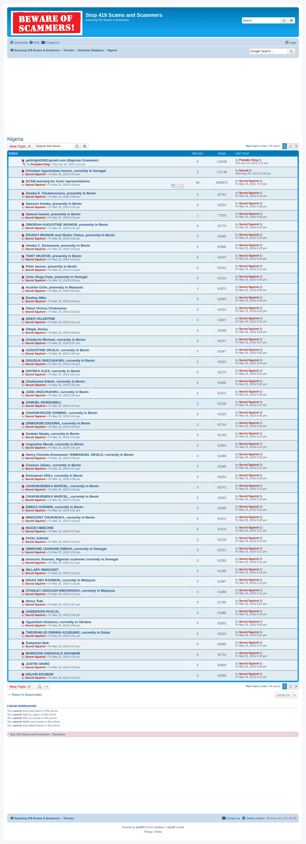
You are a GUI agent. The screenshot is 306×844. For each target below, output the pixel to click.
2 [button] (290, 146)
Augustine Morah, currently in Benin (55, 444)
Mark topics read (256, 145)
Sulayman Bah (37, 643)
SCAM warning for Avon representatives (58, 181)
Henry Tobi (34, 601)
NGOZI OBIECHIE (40, 528)
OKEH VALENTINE (40, 319)
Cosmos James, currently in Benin (53, 465)
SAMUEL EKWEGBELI (43, 402)
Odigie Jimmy (37, 329)
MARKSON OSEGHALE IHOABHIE (53, 653)
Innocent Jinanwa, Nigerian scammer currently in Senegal (72, 559)
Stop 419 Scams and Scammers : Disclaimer (37, 734)
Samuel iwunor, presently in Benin (53, 214)
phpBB (140, 827)
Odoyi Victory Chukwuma (46, 308)
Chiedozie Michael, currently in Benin (55, 340)
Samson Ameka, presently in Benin (54, 204)
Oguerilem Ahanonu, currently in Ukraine (58, 622)
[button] (296, 146)
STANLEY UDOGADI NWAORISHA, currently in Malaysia (70, 591)
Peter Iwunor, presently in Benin (51, 266)
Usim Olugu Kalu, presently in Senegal (56, 277)
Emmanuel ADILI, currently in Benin (54, 475)
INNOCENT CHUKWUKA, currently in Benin (60, 517)
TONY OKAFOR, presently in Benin (54, 256)
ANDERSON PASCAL (42, 611)
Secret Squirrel (35, 174)
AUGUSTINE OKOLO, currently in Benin (57, 350)
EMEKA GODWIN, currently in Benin (54, 507)
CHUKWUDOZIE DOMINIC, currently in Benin (61, 413)
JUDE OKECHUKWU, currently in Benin (57, 392)
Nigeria (15, 139)
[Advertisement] (153, 96)
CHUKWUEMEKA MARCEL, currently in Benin (62, 486)
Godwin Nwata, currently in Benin (52, 434)
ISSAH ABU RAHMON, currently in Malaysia (60, 580)
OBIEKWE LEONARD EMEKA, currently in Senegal (66, 549)
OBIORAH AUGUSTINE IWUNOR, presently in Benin (67, 224)
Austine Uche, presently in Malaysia (54, 287)
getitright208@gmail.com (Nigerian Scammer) (62, 160)
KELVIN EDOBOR (40, 674)
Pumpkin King (40, 164)
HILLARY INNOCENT (42, 570)
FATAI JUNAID (37, 538)
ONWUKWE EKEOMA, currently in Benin (58, 423)
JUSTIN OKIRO (38, 664)
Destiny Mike (36, 298)
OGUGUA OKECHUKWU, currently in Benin (60, 360)
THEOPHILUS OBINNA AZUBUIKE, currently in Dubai (68, 632)
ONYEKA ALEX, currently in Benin (53, 371)
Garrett (244, 170)
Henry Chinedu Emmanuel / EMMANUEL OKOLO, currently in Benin (80, 455)
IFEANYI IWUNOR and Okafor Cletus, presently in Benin (70, 235)
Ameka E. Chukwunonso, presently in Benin (61, 193)
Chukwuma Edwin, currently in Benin (55, 381)
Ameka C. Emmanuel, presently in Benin (58, 245)
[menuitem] (34, 43)
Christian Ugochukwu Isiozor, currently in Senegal (66, 171)
